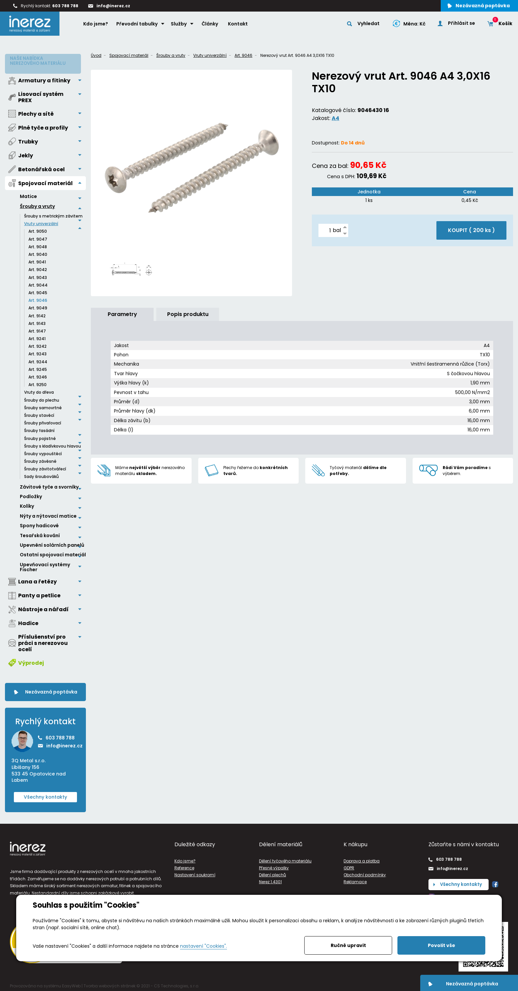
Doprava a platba (362, 858)
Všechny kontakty (45, 794)
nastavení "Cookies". (203, 946)
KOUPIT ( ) (471, 230)
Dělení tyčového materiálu (285, 858)
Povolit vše (441, 945)
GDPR (349, 865)
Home (72, 25)
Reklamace (355, 879)
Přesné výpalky (274, 865)
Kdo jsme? (96, 25)
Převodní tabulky (138, 25)
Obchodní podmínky (365, 872)
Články (211, 25)
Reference (184, 865)
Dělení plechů (272, 872)
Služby (180, 25)
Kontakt (239, 25)
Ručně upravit (348, 945)
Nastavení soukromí (194, 872)
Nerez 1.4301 (270, 879)
